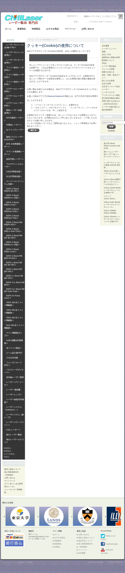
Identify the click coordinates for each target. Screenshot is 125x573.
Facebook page (109, 544)
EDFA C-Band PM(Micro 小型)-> (12, 243)
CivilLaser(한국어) (115, 10)
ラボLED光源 (12, 358)
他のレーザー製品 (14, 435)
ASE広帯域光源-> (14, 171)
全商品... (7, 457)
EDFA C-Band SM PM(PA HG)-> (13, 223)
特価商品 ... (8, 448)
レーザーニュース (109, 49)
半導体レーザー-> (14, 125)
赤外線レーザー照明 (15, 377)
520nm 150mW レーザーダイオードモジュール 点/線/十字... (112, 219)
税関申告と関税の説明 (111, 57)
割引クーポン (9, 487)
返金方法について (85, 541)
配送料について (108, 60)
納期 (104, 52)
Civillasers (21, 562)
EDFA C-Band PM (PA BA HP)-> (13, 236)
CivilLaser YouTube (107, 551)
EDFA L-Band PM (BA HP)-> (13, 270)
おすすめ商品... (10, 454)
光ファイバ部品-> (14, 348)
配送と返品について (12, 469)
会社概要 (105, 46)
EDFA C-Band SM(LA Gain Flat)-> (12, 230)
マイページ (70, 29)
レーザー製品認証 (109, 66)
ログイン (83, 22)
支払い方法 (106, 54)
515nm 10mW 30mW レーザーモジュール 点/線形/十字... (112, 190)
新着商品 (21, 29)
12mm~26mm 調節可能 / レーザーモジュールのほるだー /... (112, 181)
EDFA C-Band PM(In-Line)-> (11, 250)
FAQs (104, 63)
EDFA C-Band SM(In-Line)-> (11, 203)
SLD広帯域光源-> (14, 176)
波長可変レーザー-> (15, 159)
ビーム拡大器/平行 (14, 353)
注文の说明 (106, 84)
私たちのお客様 (108, 81)
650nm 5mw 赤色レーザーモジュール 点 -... (112, 173)
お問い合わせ (87, 29)
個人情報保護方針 (11, 472)
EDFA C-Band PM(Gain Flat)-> (11, 217)
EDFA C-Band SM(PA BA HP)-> (11, 190)
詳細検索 (111, 131)
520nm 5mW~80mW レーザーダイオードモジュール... (112, 204)
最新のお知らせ (108, 72)
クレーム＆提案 (108, 69)
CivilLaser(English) (97, 10)
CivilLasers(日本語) (79, 10)
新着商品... (8, 451)
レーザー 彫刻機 (13, 390)
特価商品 (36, 29)
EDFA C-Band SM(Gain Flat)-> (11, 210)
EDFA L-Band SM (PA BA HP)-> (13, 263)
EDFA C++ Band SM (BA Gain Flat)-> (14, 290)
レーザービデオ (108, 92)
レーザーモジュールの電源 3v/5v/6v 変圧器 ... (112, 165)
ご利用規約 (8, 475)
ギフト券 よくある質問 (13, 484)
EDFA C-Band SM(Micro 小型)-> (12, 196)
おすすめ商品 (52, 29)
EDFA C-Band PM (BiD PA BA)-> (13, 257)
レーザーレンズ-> (14, 394)
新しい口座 (117, 22)
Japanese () (71, 16)
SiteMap (29, 562)
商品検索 (108, 116)
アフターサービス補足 (111, 95)
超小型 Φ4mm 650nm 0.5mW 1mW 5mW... (112, 145)
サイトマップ (9, 481)
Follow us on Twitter (108, 537)
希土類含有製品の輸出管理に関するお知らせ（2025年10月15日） (111, 101)
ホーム (8, 29)
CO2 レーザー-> (13, 430)
